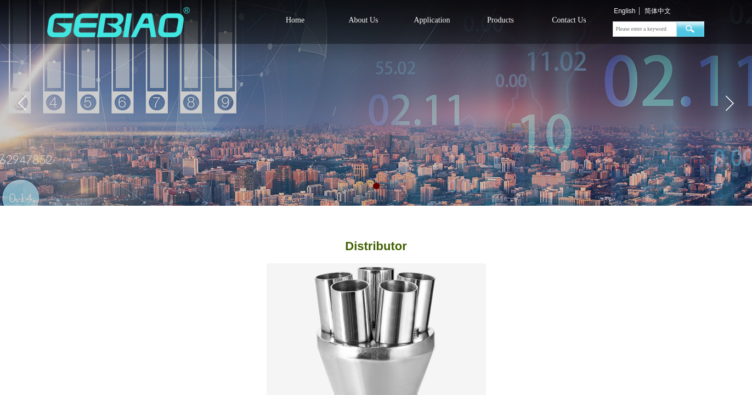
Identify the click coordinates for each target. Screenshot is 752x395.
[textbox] (645, 29)
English (624, 11)
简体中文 (657, 11)
